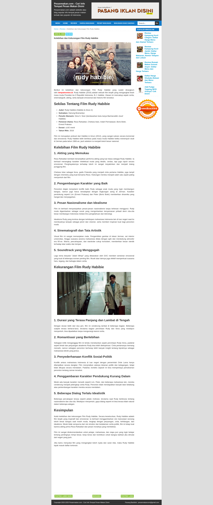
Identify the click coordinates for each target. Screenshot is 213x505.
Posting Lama (127, 496)
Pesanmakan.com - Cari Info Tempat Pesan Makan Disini (69, 4)
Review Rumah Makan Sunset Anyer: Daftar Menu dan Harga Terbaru (147, 66)
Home (65, 23)
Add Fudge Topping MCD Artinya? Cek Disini (151, 90)
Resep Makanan (104, 23)
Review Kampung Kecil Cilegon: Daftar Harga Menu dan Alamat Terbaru (147, 37)
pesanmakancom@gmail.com (148, 502)
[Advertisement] (94, 470)
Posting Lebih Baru (63, 496)
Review (74, 23)
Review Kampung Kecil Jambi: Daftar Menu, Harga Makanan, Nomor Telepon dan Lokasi (147, 52)
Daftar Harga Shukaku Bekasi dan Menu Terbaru (152, 79)
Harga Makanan (87, 23)
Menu (57, 23)
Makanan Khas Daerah (124, 23)
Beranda (97, 496)
